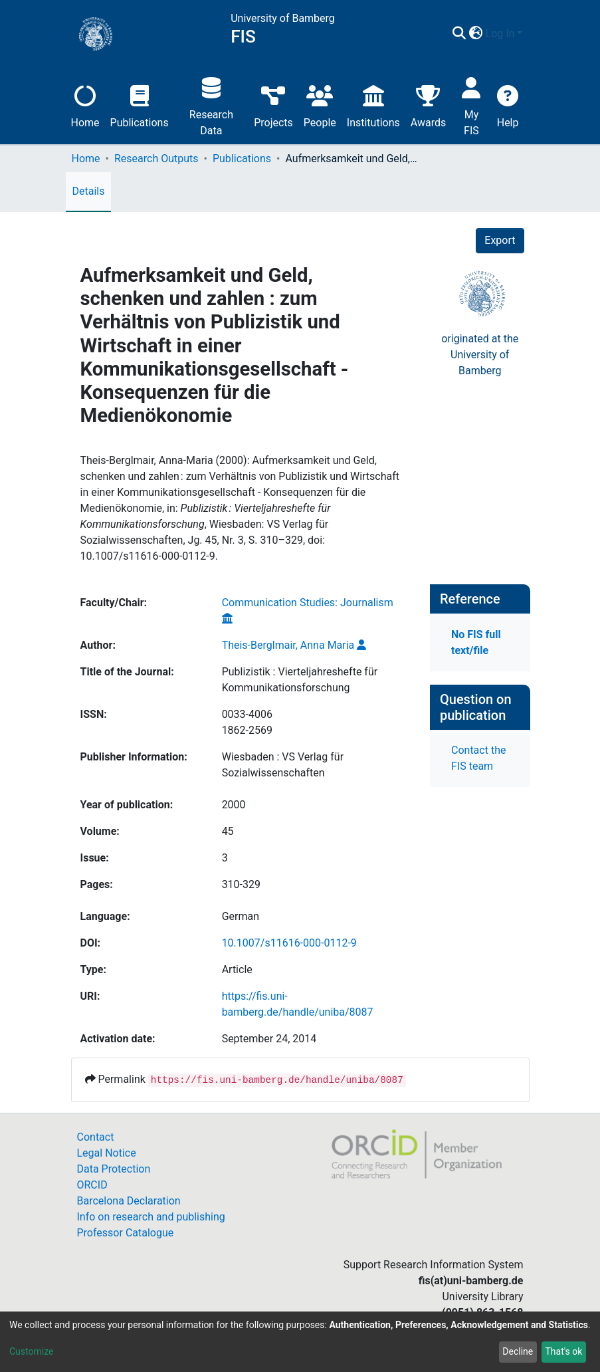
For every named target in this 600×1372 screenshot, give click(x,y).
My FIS (471, 104)
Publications (139, 104)
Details (88, 191)
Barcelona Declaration (129, 1201)
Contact (95, 1137)
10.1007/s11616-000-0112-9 (289, 943)
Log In (500, 33)
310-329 (241, 884)
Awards (428, 104)
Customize (31, 1351)
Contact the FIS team (478, 758)
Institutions (373, 104)
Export (499, 240)
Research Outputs (156, 158)
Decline (517, 1351)
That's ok (563, 1351)
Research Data (211, 104)
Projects (273, 104)
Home (85, 104)
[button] (476, 34)
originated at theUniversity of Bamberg (479, 354)
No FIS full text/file (476, 642)
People (320, 104)
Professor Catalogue (125, 1232)
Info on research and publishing (151, 1216)
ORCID (92, 1185)
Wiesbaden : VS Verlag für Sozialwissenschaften (283, 764)
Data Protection (114, 1169)
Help (508, 104)
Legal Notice (106, 1153)
